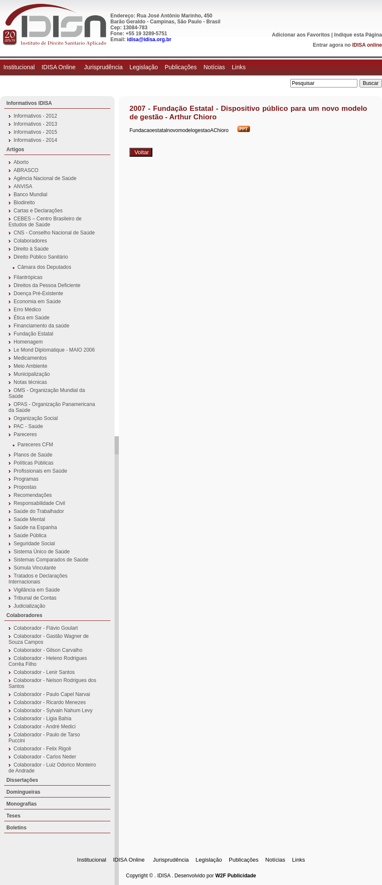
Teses (13, 816)
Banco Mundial (30, 194)
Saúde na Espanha (35, 527)
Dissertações (22, 780)
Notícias (214, 67)
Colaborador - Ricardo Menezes (50, 702)
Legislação (143, 67)
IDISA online (367, 45)
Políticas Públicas (33, 463)
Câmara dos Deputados (44, 267)
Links (239, 67)
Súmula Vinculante (35, 568)
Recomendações (33, 495)
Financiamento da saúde (41, 326)
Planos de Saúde (33, 455)
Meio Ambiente (30, 366)
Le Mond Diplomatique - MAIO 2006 (54, 350)
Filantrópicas (28, 277)
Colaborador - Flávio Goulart (46, 628)
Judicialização (29, 606)
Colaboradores (30, 241)
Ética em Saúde (32, 318)
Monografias (21, 804)
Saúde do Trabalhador (39, 511)
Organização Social (36, 418)
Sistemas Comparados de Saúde (51, 560)
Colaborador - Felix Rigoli (42, 749)
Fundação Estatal (33, 334)
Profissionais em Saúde (40, 471)
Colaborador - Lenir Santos (44, 672)
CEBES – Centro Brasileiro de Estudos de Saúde (44, 222)
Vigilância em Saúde (37, 590)
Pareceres (25, 434)
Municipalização (32, 374)
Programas (26, 479)
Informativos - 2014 (35, 140)
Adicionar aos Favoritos (301, 35)
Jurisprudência (103, 67)
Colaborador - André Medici (45, 727)
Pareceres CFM (35, 445)
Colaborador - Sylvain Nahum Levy (53, 710)
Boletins (16, 828)
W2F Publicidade (235, 876)
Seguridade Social (34, 544)
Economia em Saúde (37, 301)
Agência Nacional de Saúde (45, 178)
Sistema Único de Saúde (42, 552)
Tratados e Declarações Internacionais (37, 579)
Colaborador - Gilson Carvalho (48, 650)
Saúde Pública (30, 535)
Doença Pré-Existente (38, 293)
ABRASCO (26, 170)
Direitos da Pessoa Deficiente (47, 285)
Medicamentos (30, 358)
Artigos (15, 149)
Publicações (181, 67)
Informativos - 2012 (35, 116)
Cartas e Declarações (38, 211)
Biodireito (24, 203)
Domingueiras (23, 792)
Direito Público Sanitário (41, 257)
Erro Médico (27, 310)
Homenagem (28, 342)
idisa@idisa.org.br (149, 39)
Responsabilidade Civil (39, 503)
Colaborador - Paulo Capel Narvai (52, 694)
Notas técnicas (30, 382)
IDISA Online (59, 67)
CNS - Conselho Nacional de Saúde (54, 233)
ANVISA (23, 186)
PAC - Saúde (28, 426)
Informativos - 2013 (35, 124)
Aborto (21, 162)
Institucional (19, 67)
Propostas (25, 487)
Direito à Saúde (31, 249)
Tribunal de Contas (35, 598)
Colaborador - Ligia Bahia (42, 719)
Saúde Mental (29, 519)
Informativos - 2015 (35, 132)
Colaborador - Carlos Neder (45, 757)
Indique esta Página (358, 35)
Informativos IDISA (29, 103)
